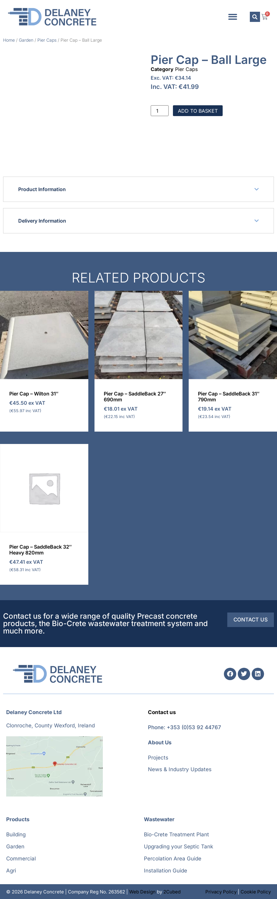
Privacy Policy (221, 892)
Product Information (42, 189)
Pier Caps (47, 40)
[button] (232, 17)
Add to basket (198, 111)
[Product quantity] (160, 110)
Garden (26, 40)
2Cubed (172, 892)
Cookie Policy (256, 892)
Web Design (142, 892)
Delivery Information (42, 221)
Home (9, 40)
